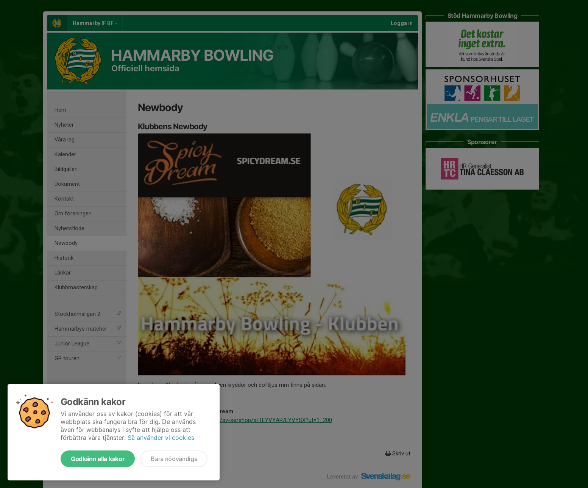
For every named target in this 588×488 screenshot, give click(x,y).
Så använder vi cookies (161, 437)
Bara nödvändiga (174, 459)
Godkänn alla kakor (98, 459)
